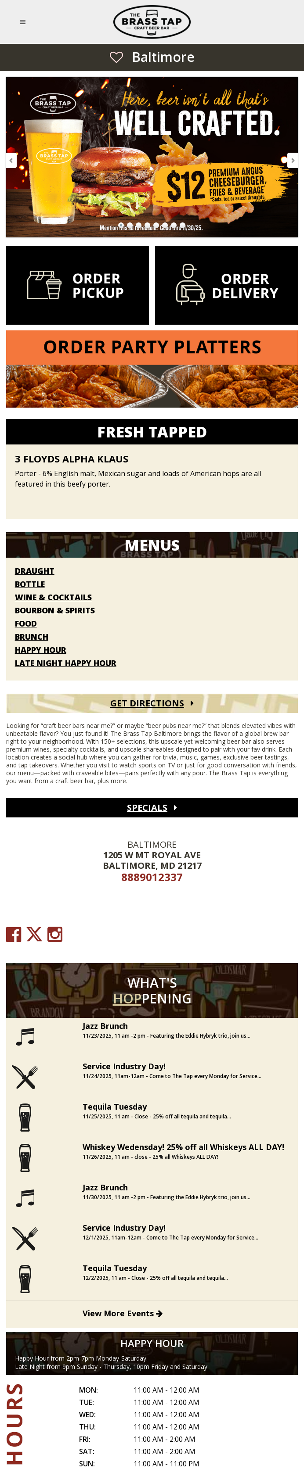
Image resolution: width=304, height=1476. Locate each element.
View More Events (123, 1313)
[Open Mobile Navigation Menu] (24, 22)
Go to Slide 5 (156, 225)
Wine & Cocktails (53, 597)
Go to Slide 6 (165, 225)
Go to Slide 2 (130, 225)
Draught (34, 571)
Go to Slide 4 (148, 225)
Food (26, 624)
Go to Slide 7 (174, 225)
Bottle (30, 584)
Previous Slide (12, 160)
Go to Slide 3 (139, 225)
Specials (147, 807)
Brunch (31, 637)
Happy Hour (40, 650)
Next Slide (292, 160)
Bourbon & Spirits (55, 611)
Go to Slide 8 (183, 225)
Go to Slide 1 (121, 225)
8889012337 (152, 877)
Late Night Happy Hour (65, 663)
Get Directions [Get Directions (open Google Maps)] (147, 703)
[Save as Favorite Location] (116, 57)
